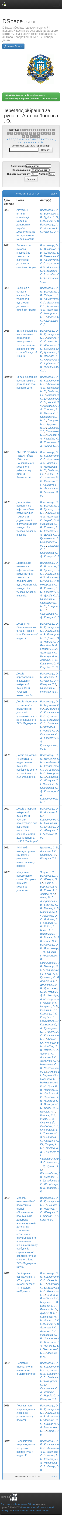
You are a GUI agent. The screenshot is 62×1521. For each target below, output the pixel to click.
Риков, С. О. (47, 1119)
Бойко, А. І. (50, 926)
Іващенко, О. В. (49, 1006)
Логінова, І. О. (48, 652)
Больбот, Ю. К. (49, 1298)
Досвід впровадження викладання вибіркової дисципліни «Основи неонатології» (25, 684)
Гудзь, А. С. (52, 973)
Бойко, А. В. (47, 930)
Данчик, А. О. (48, 981)
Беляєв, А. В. (51, 908)
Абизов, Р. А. (47, 894)
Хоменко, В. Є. (49, 660)
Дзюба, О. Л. (51, 534)
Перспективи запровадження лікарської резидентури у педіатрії (26, 1412)
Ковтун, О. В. (52, 556)
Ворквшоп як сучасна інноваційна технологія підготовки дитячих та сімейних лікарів (26, 256)
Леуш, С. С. (47, 1053)
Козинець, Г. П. (49, 1013)
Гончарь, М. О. (48, 1309)
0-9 (22, 130)
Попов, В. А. (51, 1108)
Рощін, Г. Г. (49, 883)
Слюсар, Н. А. (51, 1216)
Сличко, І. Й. (47, 1122)
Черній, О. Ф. (52, 231)
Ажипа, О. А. (51, 446)
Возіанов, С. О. (49, 941)
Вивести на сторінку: (18, 174)
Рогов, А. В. (51, 890)
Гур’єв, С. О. (51, 217)
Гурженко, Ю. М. (50, 977)
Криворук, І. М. (48, 649)
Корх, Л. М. (46, 1219)
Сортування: (18, 166)
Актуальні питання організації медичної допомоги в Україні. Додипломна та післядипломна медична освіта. (26, 224)
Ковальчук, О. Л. (49, 663)
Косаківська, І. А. (50, 1021)
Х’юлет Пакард (20, 1510)
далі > (54, 193)
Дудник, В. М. (48, 1313)
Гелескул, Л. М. (49, 656)
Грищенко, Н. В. (49, 538)
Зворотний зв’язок (39, 1510)
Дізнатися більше (13, 46)
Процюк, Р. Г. (47, 1111)
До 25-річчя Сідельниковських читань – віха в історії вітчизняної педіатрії (27, 631)
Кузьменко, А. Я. (50, 221)
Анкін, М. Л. (47, 897)
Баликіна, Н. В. (49, 645)
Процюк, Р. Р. (48, 1115)
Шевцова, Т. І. (48, 684)
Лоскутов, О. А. (49, 1060)
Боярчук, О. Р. (48, 1305)
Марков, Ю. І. (51, 1075)
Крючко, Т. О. (52, 1320)
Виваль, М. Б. (52, 937)
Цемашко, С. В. (49, 847)
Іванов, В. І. (49, 1002)
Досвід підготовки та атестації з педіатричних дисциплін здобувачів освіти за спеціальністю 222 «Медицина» (27, 712)
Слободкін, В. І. (49, 1126)
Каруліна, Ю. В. (49, 667)
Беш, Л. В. (53, 1295)
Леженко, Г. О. (48, 1331)
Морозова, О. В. (49, 1079)
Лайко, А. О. (51, 1050)
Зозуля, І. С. (47, 872)
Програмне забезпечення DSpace (18, 1504)
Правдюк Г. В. (48, 855)
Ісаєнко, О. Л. (48, 1010)
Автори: (43, 174)
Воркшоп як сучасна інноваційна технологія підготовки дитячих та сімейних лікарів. (26, 299)
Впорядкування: (21, 170)
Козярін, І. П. (47, 1017)
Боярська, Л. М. (49, 1302)
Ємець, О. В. (51, 413)
